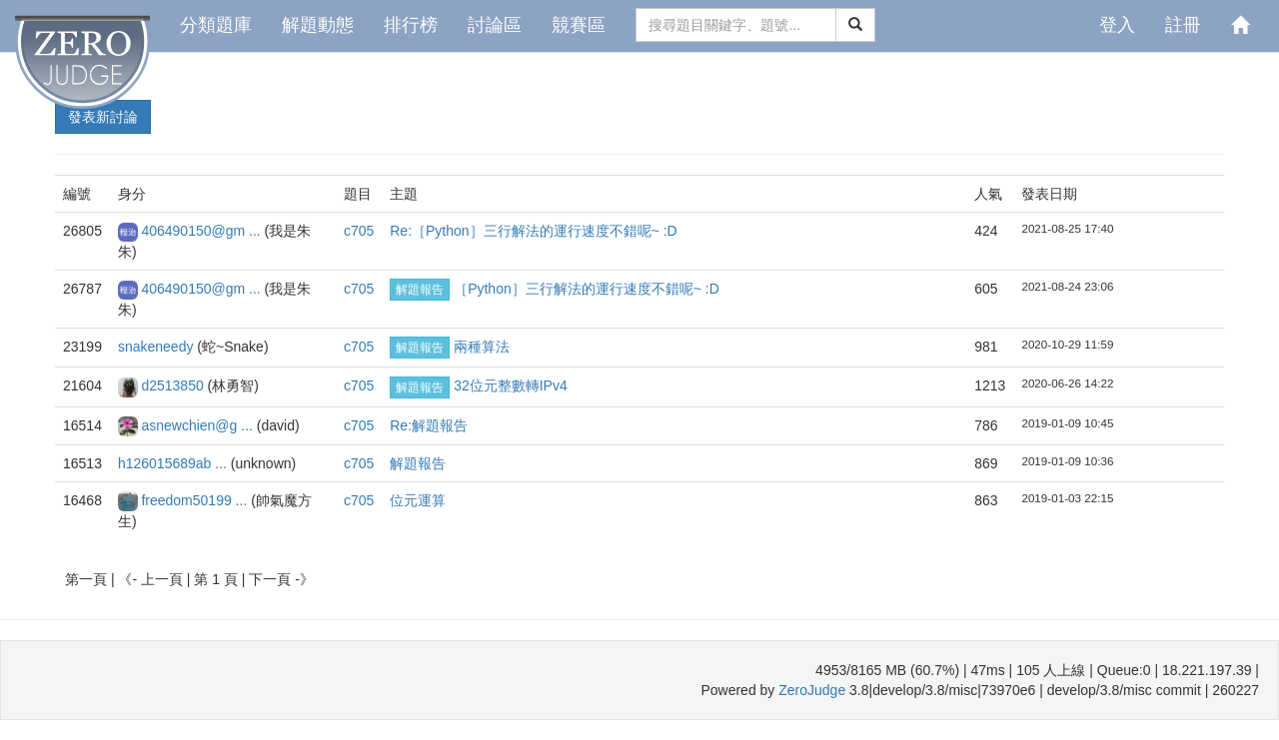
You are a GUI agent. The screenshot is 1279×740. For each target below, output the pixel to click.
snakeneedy (157, 347)
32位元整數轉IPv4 (511, 385)
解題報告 (420, 290)
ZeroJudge (811, 690)
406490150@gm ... (202, 231)
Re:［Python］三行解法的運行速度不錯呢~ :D (533, 231)
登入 (1117, 25)
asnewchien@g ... (198, 425)
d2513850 (174, 385)
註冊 (1183, 25)
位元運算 (418, 500)
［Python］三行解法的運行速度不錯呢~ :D (586, 289)
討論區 (495, 25)
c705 (359, 231)
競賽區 (579, 25)
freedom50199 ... (196, 500)
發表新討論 (103, 117)
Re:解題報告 (429, 425)
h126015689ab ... (174, 463)
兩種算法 (482, 347)
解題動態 (318, 25)
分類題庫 (216, 25)
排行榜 (411, 25)
